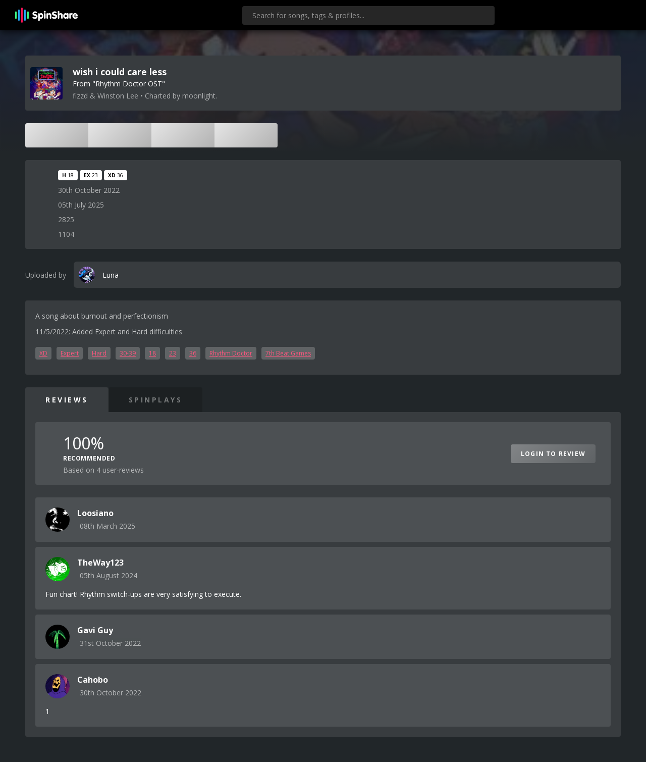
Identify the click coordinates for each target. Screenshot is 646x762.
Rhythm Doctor (230, 353)
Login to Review (553, 453)
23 (172, 353)
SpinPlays (156, 399)
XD (43, 353)
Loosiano (95, 513)
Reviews (66, 399)
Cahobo (92, 679)
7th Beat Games (288, 353)
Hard (99, 353)
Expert (70, 353)
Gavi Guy (95, 630)
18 (152, 353)
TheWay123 (100, 562)
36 (192, 353)
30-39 (128, 353)
